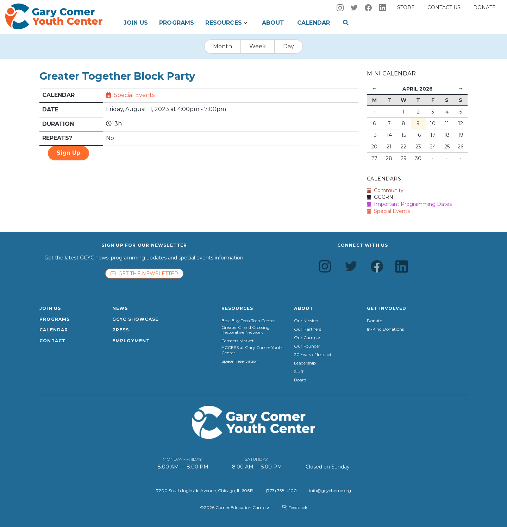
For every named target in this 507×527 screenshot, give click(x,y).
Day (288, 46)
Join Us (136, 22)
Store (406, 7)
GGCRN (380, 197)
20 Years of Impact (313, 354)
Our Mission (306, 320)
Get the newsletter (144, 273)
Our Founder (307, 346)
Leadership (305, 363)
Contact (52, 340)
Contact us (444, 7)
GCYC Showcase (135, 319)
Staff (298, 371)
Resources (223, 22)
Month (222, 46)
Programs (176, 22)
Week (257, 46)
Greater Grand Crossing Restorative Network (245, 330)
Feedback (294, 507)
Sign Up (68, 152)
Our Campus (307, 337)
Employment (131, 340)
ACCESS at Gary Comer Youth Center (252, 350)
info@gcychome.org (330, 490)
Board (300, 380)
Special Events (134, 95)
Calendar (313, 22)
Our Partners (307, 329)
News (120, 308)
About (273, 22)
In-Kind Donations (385, 329)
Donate (484, 7)
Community (385, 190)
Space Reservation (239, 361)
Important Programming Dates (409, 204)
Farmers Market (237, 340)
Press (120, 329)
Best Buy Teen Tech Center (248, 320)
